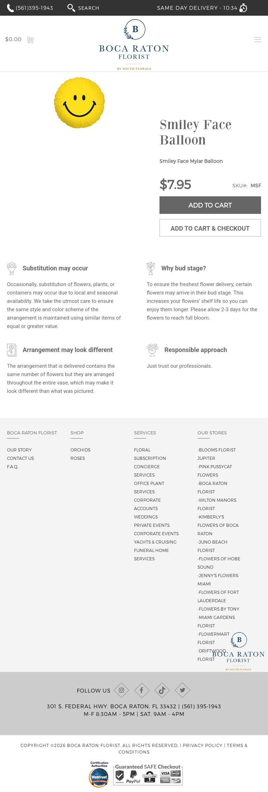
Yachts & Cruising (155, 541)
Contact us (20, 458)
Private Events (152, 525)
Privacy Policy (203, 745)
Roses (77, 458)
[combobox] (95, 7)
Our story (19, 449)
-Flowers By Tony (218, 608)
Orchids (80, 449)
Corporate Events (156, 533)
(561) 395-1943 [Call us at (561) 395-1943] (201, 706)
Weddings (146, 516)
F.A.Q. (12, 466)
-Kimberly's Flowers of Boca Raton (218, 525)
